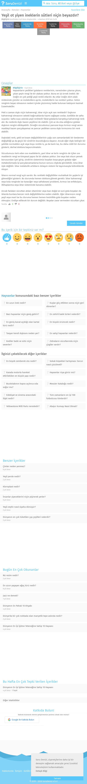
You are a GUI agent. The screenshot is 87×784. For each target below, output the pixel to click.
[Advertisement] (43, 57)
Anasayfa (5, 10)
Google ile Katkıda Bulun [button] (21, 719)
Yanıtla (4, 204)
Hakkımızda (8, 771)
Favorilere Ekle (77, 10)
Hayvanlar (25, 10)
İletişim (18, 771)
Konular (15, 10)
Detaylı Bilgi (41, 771)
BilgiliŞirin (5, 19)
